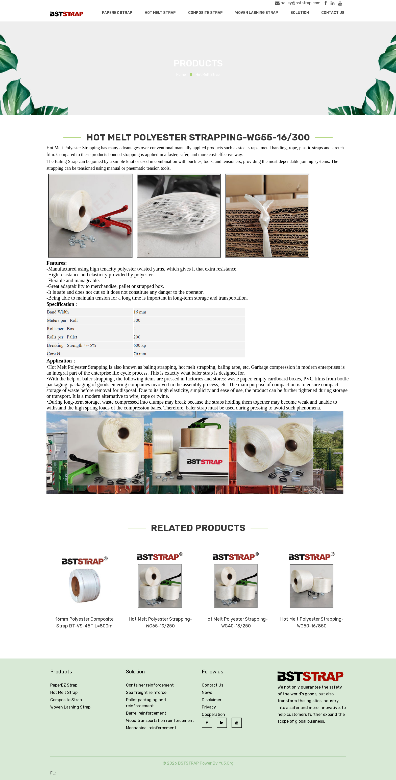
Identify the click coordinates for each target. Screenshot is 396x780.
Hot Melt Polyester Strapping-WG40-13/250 (236, 622)
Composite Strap (205, 13)
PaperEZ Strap (117, 13)
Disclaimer (211, 699)
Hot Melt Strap (160, 13)
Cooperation (213, 714)
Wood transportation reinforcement (160, 720)
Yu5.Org (226, 763)
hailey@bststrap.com (297, 3)
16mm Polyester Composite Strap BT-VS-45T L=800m (84, 622)
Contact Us (332, 13)
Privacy (209, 707)
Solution (299, 13)
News (207, 692)
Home (181, 74)
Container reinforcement (150, 685)
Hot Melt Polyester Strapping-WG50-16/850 (311, 622)
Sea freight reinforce (146, 692)
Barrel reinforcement (146, 713)
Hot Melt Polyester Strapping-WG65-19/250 (160, 622)
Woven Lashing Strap (256, 13)
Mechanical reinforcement (151, 727)
